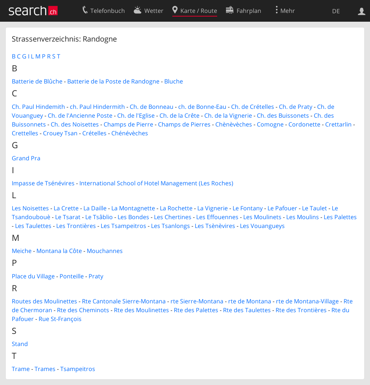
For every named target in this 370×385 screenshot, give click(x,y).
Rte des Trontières (301, 310)
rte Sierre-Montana (196, 301)
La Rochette (176, 208)
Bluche (173, 81)
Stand (20, 344)
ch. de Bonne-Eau (202, 107)
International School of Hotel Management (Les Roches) (156, 183)
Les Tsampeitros (123, 226)
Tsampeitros (77, 369)
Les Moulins (302, 217)
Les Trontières (76, 226)
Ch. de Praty (295, 107)
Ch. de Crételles (252, 107)
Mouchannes (105, 251)
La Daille (95, 208)
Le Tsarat (67, 217)
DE (336, 11)
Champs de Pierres (184, 124)
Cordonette (304, 124)
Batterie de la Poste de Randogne (113, 81)
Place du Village (33, 276)
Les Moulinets (262, 217)
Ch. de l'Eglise (136, 115)
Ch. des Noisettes (75, 124)
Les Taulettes (33, 226)
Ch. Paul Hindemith (38, 107)
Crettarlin (338, 124)
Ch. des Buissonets (283, 115)
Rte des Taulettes (247, 310)
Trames (45, 369)
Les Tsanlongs (170, 226)
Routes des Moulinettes (44, 301)
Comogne (270, 124)
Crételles (94, 133)
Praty (96, 276)
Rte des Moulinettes (141, 310)
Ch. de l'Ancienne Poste (80, 115)
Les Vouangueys (262, 226)
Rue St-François (60, 319)
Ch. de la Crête (179, 115)
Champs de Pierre (128, 124)
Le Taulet (314, 208)
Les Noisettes (30, 208)
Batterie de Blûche (37, 81)
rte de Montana (249, 301)
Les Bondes (133, 217)
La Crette (66, 208)
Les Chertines (172, 217)
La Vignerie (212, 208)
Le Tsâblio (99, 217)
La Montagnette (133, 208)
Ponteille (72, 276)
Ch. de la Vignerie (228, 115)
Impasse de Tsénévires (43, 183)
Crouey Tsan (60, 133)
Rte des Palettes (196, 310)
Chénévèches (129, 133)
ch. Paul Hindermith (97, 107)
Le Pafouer (282, 208)
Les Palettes (340, 217)
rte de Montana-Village (307, 301)
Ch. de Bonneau (151, 107)
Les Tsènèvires (215, 226)
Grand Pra (26, 158)
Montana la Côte (59, 251)
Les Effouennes (217, 217)
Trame (21, 369)
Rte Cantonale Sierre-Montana (124, 301)
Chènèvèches (233, 124)
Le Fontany (248, 208)
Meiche (22, 251)
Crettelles (25, 133)
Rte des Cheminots (83, 310)
